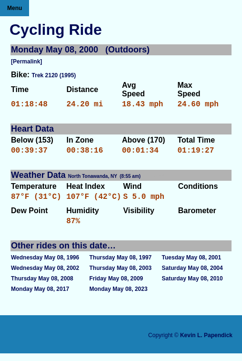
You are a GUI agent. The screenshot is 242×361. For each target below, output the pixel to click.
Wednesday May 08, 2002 (45, 275)
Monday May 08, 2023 (119, 296)
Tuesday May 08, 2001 (192, 265)
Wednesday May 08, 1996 (45, 265)
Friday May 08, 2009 (116, 286)
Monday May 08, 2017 (40, 296)
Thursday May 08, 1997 (121, 265)
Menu (14, 8)
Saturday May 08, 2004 (192, 275)
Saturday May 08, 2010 (192, 286)
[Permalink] (26, 61)
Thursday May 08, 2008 (42, 286)
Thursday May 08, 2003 (121, 275)
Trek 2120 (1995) (54, 75)
